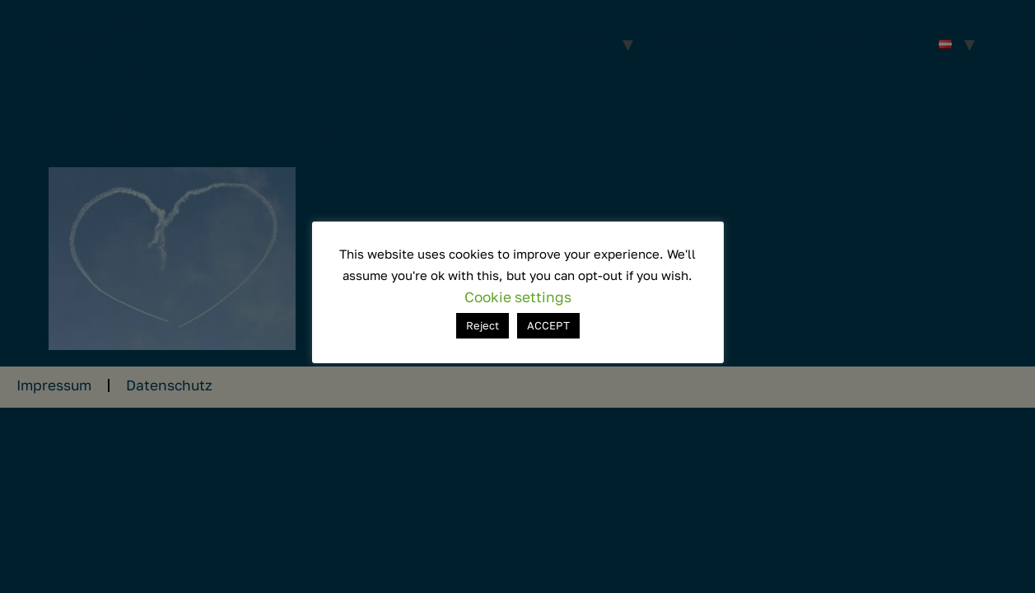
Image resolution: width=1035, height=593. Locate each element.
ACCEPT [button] (548, 325)
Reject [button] (482, 325)
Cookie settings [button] (517, 297)
